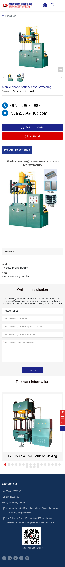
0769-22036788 (13, 491)
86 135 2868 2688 (25, 105)
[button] (5, 464)
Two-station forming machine (15, 276)
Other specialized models (24, 91)
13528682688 (12, 497)
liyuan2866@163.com (28, 112)
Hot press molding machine (15, 268)
